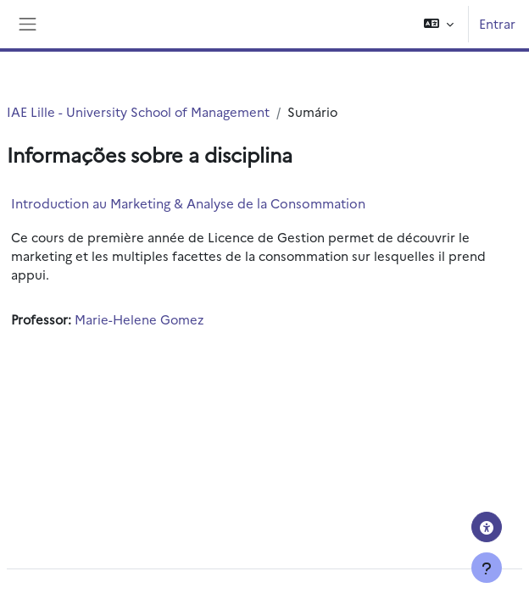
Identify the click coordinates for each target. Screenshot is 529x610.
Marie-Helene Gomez (139, 319)
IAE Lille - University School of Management (138, 111)
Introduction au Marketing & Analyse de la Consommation (188, 203)
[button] (439, 24)
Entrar (497, 23)
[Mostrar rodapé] (486, 567)
